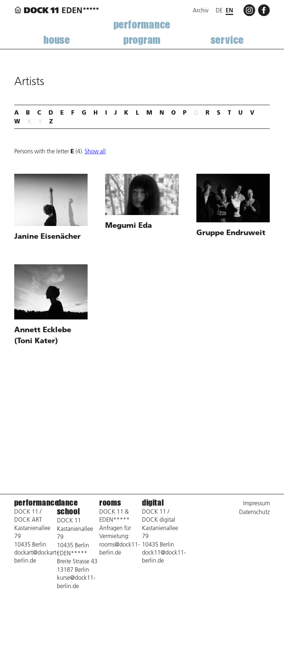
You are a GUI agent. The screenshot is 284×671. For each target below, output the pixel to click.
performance (142, 24)
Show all (95, 151)
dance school (68, 507)
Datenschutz (254, 511)
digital (153, 502)
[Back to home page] (58, 10)
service (227, 39)
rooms (110, 502)
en (229, 10)
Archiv (200, 10)
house (56, 39)
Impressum (256, 503)
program (142, 39)
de (219, 10)
